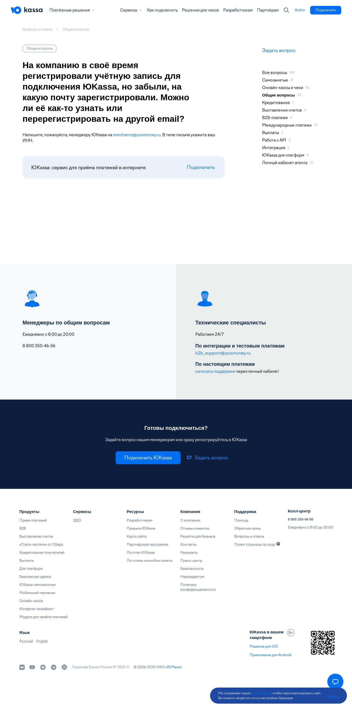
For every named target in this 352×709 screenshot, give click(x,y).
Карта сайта (136, 536)
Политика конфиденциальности (198, 587)
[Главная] (27, 10)
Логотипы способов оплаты (150, 561)
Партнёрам (268, 10)
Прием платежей (33, 520)
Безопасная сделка (35, 577)
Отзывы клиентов (194, 528)
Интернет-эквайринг (36, 609)
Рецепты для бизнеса (197, 536)
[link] (299, 10)
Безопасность (191, 569)
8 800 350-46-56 (300, 519)
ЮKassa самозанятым (37, 585)
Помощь (241, 520)
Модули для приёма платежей (43, 617)
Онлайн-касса (31, 601)
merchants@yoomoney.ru (137, 134)
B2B (22, 528)
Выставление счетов (36, 536)
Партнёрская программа (147, 544)
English (42, 641)
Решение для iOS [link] (264, 646)
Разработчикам (238, 10)
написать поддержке (215, 371)
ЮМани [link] (173, 667)
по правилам (261, 693)
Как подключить (162, 10)
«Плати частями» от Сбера (41, 544)
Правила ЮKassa (141, 528)
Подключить (201, 167)
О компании (190, 520)
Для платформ (31, 569)
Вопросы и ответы (249, 536)
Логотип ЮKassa (141, 553)
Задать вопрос (279, 50)
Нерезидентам (192, 577)
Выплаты (26, 561)
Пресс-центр (191, 561)
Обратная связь (247, 528)
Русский (26, 641)
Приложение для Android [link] (270, 655)
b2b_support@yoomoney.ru (223, 353)
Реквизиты (189, 553)
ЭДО (77, 520)
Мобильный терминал (37, 593)
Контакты (188, 544)
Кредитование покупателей (41, 553)
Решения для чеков (200, 10)
